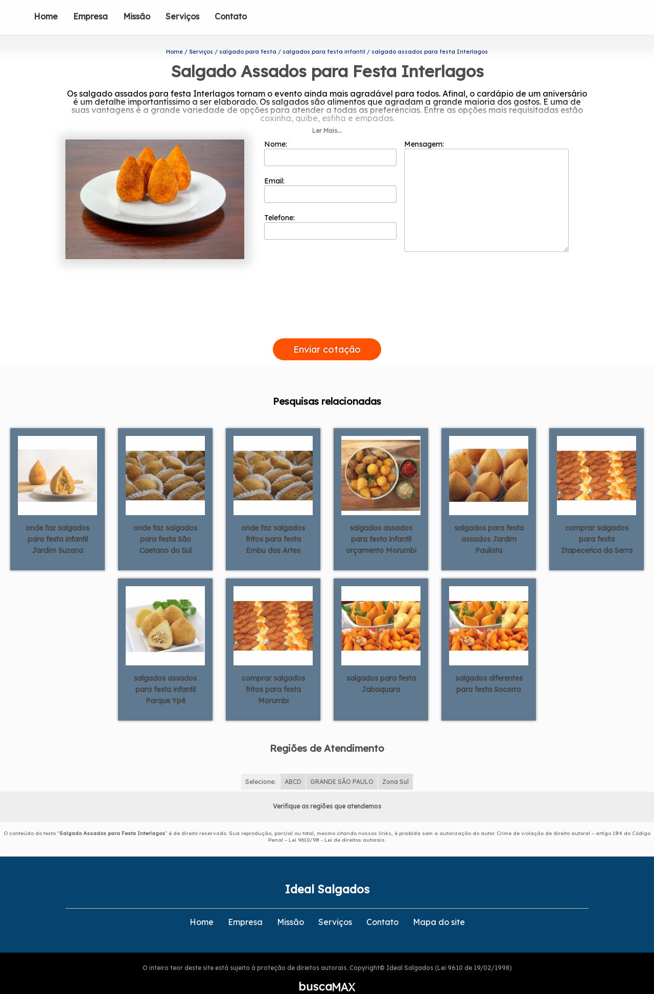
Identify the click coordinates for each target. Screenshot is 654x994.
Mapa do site (439, 905)
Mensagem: (486, 179)
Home (46, 16)
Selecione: (260, 765)
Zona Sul (395, 765)
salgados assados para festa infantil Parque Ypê (165, 673)
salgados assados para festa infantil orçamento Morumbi (381, 523)
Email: (330, 173)
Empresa (90, 16)
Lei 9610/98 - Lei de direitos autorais (337, 823)
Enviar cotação (327, 332)
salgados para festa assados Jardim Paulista (489, 523)
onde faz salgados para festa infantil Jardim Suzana (57, 523)
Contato (231, 16)
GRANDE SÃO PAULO (341, 765)
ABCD (293, 765)
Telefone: (330, 210)
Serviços (182, 16)
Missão (136, 16)
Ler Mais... (327, 114)
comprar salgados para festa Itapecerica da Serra (597, 523)
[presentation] (327, 309)
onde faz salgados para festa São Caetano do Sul (165, 523)
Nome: (330, 136)
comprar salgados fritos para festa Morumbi (273, 673)
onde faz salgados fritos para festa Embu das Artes (273, 523)
